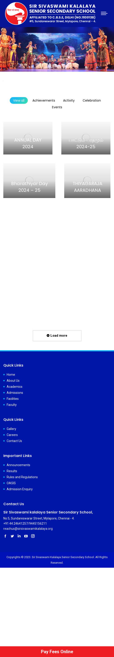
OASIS (11, 483)
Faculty (12, 405)
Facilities (13, 398)
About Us (13, 380)
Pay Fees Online (57, 651)
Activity (69, 100)
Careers (12, 435)
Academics (14, 386)
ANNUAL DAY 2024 (28, 143)
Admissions (15, 392)
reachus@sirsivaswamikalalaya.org (28, 528)
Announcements (18, 465)
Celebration (92, 100)
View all (18, 100)
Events (57, 107)
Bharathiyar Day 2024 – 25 (29, 186)
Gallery (11, 429)
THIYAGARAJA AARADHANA (87, 186)
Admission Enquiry (20, 489)
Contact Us (14, 441)
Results (12, 471)
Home (11, 374)
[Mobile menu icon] (104, 13)
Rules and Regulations (22, 477)
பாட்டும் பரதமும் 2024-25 (86, 143)
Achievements (43, 100)
